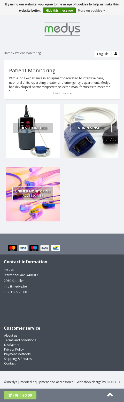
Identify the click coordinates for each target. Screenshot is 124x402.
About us (10, 335)
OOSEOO (113, 382)
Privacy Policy (14, 349)
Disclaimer (12, 345)
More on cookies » (91, 10)
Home (8, 53)
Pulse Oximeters (33, 128)
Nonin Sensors (91, 128)
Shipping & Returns (18, 359)
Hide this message (59, 10)
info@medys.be (15, 286)
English (102, 53)
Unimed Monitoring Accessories (33, 193)
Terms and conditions (20, 340)
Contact (10, 363)
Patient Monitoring (28, 53)
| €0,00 (20, 395)
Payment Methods (17, 354)
